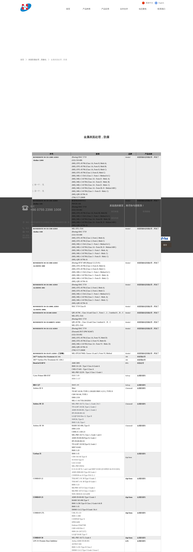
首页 (22, 60)
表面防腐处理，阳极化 (37, 60)
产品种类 (86, 9)
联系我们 (161, 9)
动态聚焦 (143, 9)
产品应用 (105, 9)
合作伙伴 (124, 9)
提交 (165, 245)
